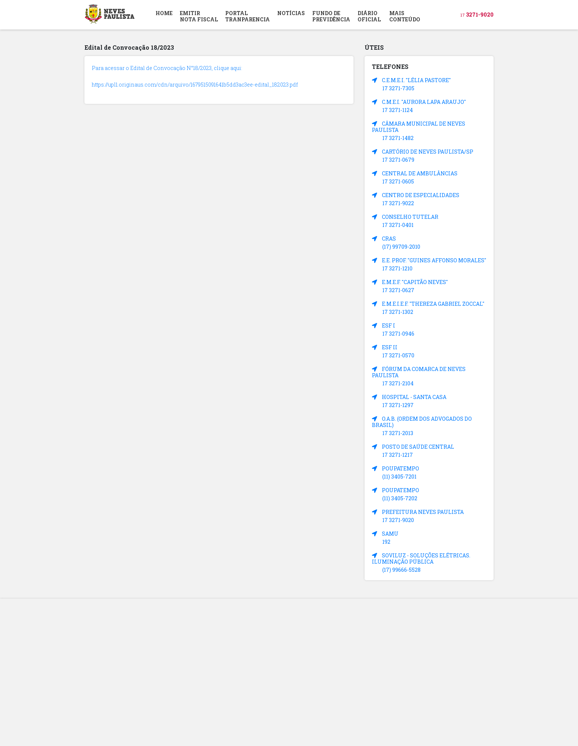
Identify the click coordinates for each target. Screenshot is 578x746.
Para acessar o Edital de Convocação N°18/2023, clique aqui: (167, 67)
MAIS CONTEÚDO (404, 16)
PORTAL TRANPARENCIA (247, 16)
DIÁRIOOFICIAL (369, 16)
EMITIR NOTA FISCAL (199, 16)
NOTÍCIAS (291, 13)
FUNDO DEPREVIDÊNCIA (331, 16)
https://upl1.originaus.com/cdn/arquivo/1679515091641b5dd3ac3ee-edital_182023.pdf (195, 84)
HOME (164, 13)
